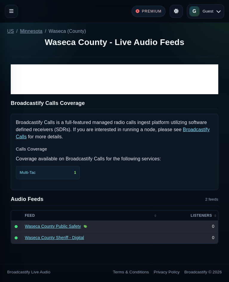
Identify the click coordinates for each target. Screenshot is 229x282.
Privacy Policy (167, 272)
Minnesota (31, 31)
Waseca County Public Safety (53, 226)
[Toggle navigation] (11, 11)
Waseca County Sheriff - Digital (54, 237)
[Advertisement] (114, 79)
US (10, 31)
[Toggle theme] (176, 11)
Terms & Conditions (131, 272)
